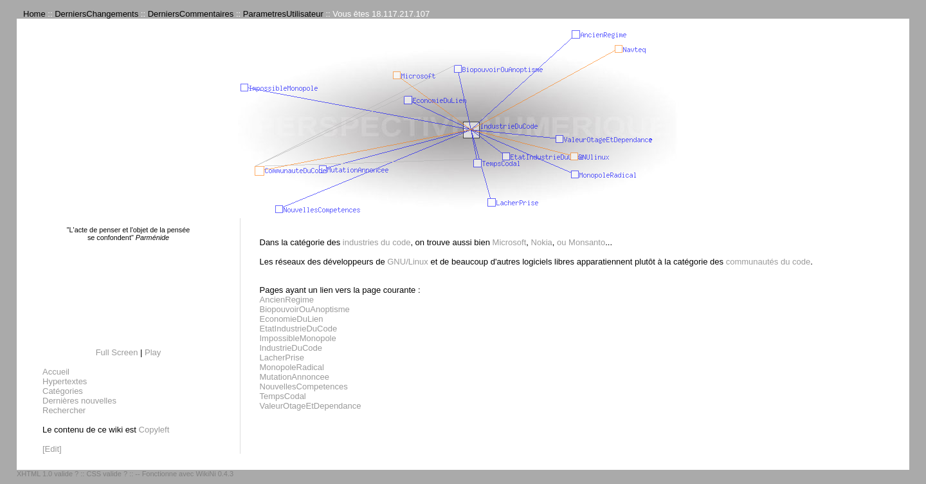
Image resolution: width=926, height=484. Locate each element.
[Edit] (52, 449)
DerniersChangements (96, 14)
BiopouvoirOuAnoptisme (305, 309)
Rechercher (64, 410)
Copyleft (154, 429)
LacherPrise (282, 357)
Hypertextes (64, 381)
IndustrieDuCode (291, 348)
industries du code (377, 242)
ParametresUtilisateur (283, 14)
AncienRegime (287, 299)
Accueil (55, 372)
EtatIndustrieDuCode (299, 328)
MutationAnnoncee (294, 377)
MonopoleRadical (292, 367)
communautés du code (768, 261)
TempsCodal (283, 396)
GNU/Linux (407, 261)
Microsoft (510, 242)
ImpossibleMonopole (298, 338)
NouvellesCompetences (304, 386)
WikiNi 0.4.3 (214, 474)
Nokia (541, 242)
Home (34, 14)
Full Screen (117, 352)
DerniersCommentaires (191, 14)
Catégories (62, 391)
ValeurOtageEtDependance (310, 406)
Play (153, 352)
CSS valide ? (106, 474)
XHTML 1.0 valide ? (47, 474)
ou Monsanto (581, 242)
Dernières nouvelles (79, 400)
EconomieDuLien (291, 319)
